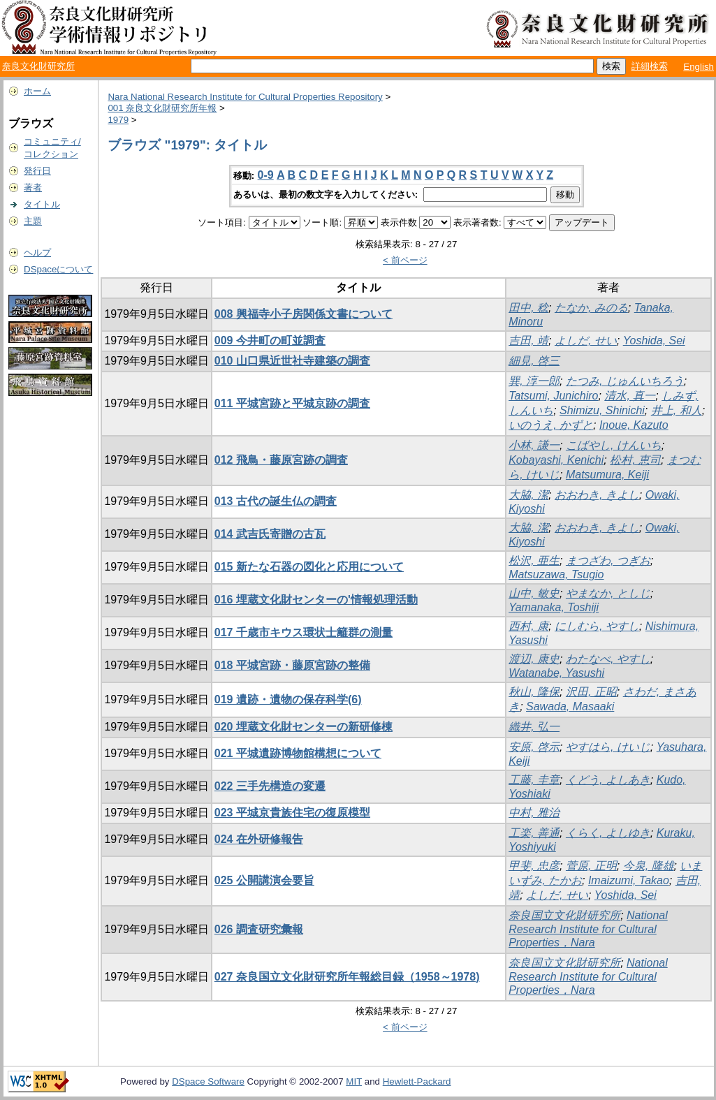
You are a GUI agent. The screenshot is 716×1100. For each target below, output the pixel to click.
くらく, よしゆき (608, 833)
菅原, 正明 (591, 866)
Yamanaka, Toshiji (554, 607)
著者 (33, 187)
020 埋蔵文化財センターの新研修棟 (303, 727)
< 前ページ (405, 260)
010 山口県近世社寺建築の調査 (292, 361)
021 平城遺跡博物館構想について (297, 753)
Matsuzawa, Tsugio (556, 574)
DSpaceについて (58, 269)
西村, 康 (528, 626)
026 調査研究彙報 (258, 929)
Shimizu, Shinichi (602, 410)
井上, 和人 (676, 410)
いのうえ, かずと (551, 425)
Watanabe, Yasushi (556, 673)
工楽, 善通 (534, 833)
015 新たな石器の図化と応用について (309, 567)
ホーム (37, 91)
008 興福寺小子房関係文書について (303, 314)
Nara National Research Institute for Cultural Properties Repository (245, 96)
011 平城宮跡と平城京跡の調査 (292, 403)
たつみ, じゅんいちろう (625, 381)
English (698, 66)
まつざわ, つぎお (608, 560)
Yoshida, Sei (654, 340)
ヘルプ (37, 252)
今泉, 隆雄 (648, 866)
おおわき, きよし (597, 495)
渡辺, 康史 (534, 659)
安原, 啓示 (534, 747)
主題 (33, 221)
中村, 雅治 (534, 813)
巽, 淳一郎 (534, 381)
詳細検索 (649, 66)
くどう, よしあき (608, 780)
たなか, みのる (591, 308)
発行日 (37, 171)
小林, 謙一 (534, 445)
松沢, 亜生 (534, 560)
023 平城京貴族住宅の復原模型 (292, 813)
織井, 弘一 (534, 727)
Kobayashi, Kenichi (556, 460)
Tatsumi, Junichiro (553, 396)
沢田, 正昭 (591, 692)
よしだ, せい (586, 340)
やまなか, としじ (608, 593)
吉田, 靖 (528, 340)
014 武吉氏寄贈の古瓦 (270, 534)
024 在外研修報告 (258, 839)
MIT (354, 1081)
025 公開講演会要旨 (264, 880)
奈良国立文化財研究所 (564, 915)
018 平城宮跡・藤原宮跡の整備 (292, 665)
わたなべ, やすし (608, 659)
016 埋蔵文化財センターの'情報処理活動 (316, 600)
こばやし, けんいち (614, 445)
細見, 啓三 (534, 361)
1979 (118, 120)
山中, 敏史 (534, 593)
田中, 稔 (528, 308)
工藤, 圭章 (534, 780)
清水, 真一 (629, 396)
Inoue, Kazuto (633, 425)
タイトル (42, 204)
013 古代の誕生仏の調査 (275, 501)
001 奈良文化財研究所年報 (162, 108)
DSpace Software (208, 1081)
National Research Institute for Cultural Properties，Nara (588, 928)
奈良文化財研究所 (38, 66)
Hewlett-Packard (417, 1081)
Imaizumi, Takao (628, 880)
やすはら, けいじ (608, 747)
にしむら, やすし (597, 626)
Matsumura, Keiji (607, 475)
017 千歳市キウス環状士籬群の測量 (303, 632)
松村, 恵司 (635, 460)
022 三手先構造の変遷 (270, 786)
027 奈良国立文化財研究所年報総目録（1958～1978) (347, 977)
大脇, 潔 (528, 495)
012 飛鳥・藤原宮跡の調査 (281, 460)
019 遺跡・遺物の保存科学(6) (288, 699)
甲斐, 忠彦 (534, 866)
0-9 (266, 175)
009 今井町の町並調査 (270, 340)
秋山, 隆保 (534, 692)
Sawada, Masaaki (570, 706)
